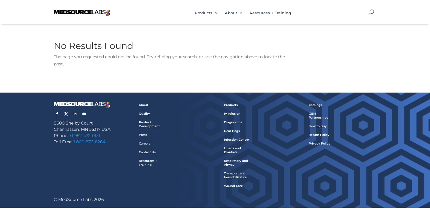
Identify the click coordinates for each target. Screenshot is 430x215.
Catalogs (315, 105)
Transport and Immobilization (235, 175)
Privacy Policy (319, 143)
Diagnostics (233, 122)
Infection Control (237, 140)
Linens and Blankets (232, 150)
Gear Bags (232, 131)
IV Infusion (232, 114)
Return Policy (319, 135)
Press (143, 135)
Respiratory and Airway (236, 163)
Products (203, 12)
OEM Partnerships (318, 115)
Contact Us (147, 152)
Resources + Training (270, 12)
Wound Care (233, 186)
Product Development (149, 124)
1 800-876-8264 (89, 142)
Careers (144, 143)
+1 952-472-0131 (84, 135)
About (231, 12)
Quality (144, 114)
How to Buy (318, 126)
